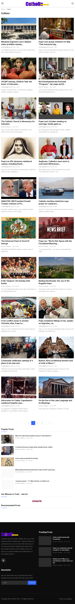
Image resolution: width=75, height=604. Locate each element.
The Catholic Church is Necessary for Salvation (18, 122)
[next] (46, 423)
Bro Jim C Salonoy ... (44, 87)
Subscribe (32, 583)
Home (3, 9)
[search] (72, 3)
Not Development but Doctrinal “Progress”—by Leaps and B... (52, 82)
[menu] (2, 3)
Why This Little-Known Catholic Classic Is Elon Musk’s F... (33, 436)
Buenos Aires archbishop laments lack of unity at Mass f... (56, 361)
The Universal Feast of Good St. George (15, 242)
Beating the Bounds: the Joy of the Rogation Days (54, 282)
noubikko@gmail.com (7, 47)
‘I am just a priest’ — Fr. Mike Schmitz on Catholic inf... (32, 481)
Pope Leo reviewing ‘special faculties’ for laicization (62, 549)
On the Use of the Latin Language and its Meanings (55, 401)
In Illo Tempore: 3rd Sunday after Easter (15, 282)
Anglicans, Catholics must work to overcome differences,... (54, 162)
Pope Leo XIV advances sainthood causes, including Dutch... (16, 162)
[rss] (3, 560)
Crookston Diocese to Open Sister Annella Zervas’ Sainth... (34, 447)
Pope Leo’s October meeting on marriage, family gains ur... (53, 122)
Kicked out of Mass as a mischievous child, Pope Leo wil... (63, 561)
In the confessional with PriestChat (26, 458)
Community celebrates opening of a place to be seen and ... (17, 361)
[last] (50, 423)
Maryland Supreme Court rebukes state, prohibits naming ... (16, 43)
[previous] (25, 423)
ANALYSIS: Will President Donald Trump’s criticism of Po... (15, 202)
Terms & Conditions (65, 599)
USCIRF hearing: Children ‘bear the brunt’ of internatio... (16, 82)
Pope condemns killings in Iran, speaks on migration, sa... (56, 322)
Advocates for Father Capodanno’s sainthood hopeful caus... (16, 401)
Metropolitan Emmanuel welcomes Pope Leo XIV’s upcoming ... (35, 470)
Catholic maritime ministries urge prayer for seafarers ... (53, 202)
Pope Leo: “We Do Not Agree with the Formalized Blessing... (55, 242)
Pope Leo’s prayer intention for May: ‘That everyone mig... (55, 43)
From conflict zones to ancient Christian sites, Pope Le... (14, 322)
